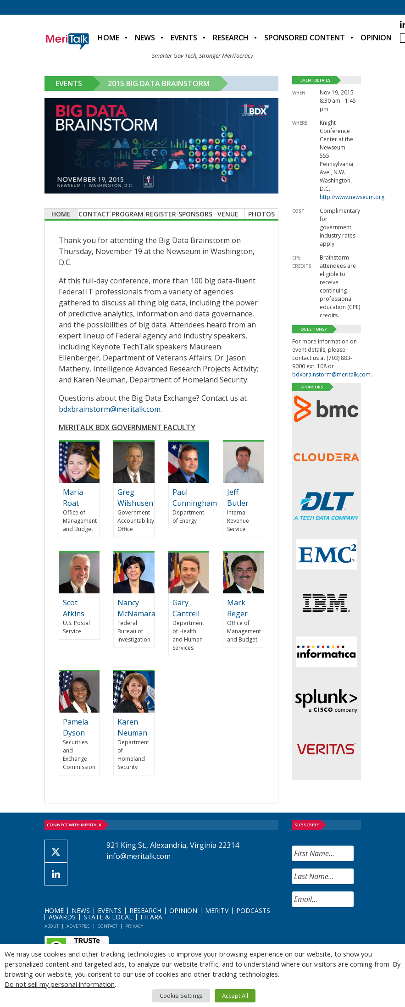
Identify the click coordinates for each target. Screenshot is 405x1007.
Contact (94, 214)
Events (184, 38)
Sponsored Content (304, 38)
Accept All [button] (235, 995)
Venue (228, 214)
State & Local (108, 917)
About (51, 926)
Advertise (78, 926)
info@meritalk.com (138, 856)
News (145, 38)
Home (108, 38)
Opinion (376, 38)
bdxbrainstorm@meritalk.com (110, 409)
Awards (62, 917)
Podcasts (253, 910)
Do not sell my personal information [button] (60, 984)
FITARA (151, 917)
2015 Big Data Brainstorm (159, 83)
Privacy (134, 926)
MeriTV (216, 910)
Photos (261, 214)
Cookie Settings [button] (181, 995)
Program (128, 214)
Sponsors (194, 214)
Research (231, 38)
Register (161, 214)
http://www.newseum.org (352, 197)
